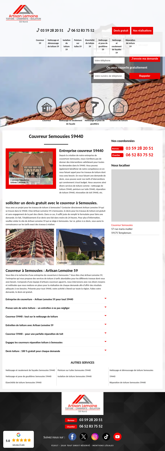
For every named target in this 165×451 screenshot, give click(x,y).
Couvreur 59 (40, 16)
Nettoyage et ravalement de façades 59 (116, 21)
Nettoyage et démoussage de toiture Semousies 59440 (131, 373)
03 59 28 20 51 (50, 5)
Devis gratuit (121, 5)
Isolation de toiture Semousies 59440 (75, 376)
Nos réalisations (143, 5)
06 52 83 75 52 (82, 5)
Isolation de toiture (119, 120)
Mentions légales (103, 445)
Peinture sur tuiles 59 (78, 18)
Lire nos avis (18, 445)
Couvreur (46, 120)
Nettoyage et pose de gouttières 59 (103, 20)
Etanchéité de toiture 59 (90, 18)
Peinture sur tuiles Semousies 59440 (74, 370)
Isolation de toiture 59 (66, 20)
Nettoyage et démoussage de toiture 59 (53, 18)
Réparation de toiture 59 (130, 18)
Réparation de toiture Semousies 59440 (128, 382)
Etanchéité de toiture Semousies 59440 (23, 382)
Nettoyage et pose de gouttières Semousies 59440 (28, 376)
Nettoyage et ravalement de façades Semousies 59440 (30, 370)
